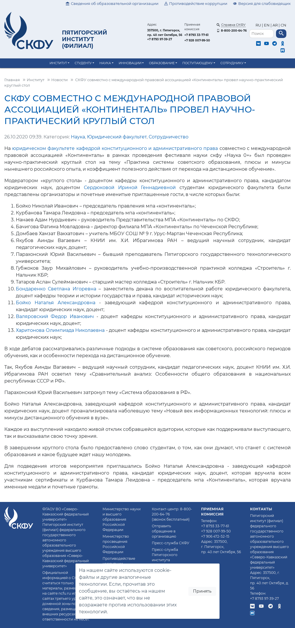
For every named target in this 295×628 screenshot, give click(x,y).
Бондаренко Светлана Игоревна (56, 289)
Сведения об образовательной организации (112, 3)
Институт (58, 63)
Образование (162, 63)
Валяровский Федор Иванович (55, 316)
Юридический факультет (117, 137)
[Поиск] (261, 33)
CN (283, 25)
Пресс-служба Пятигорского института (165, 554)
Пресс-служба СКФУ (170, 543)
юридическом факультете (43, 148)
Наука (105, 63)
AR (275, 25)
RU (259, 25)
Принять (202, 591)
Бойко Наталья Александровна (55, 302)
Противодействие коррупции (196, 3)
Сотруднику (231, 63)
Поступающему (197, 63)
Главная (12, 80)
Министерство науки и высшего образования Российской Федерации (122, 519)
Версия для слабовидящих (262, 3)
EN (267, 25)
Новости (59, 80)
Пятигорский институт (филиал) (84, 39)
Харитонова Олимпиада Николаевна (60, 330)
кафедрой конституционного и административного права (147, 148)
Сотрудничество (168, 137)
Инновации (130, 63)
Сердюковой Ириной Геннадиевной (130, 187)
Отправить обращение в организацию (164, 531)
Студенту (83, 63)
